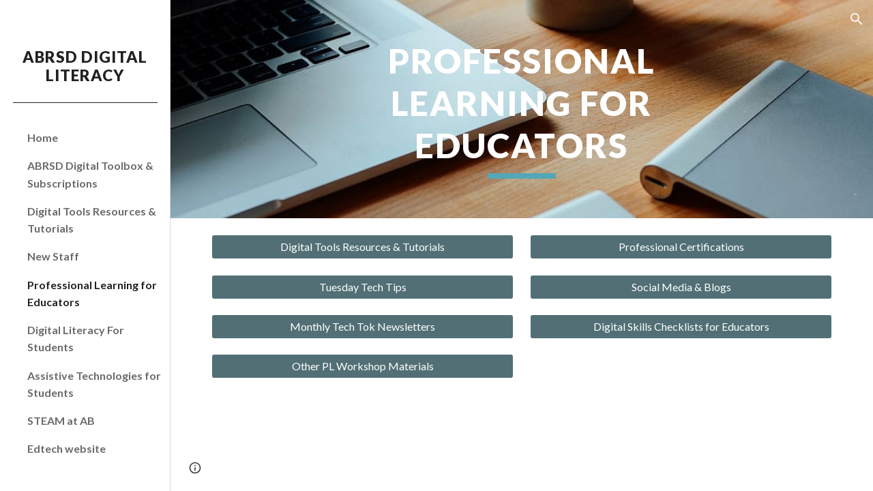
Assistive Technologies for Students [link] (94, 384)
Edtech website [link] (66, 448)
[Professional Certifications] (681, 246)
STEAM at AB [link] (61, 420)
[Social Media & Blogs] (681, 287)
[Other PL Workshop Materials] (363, 366)
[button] (856, 19)
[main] (521, 109)
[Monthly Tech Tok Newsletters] (363, 326)
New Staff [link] (53, 256)
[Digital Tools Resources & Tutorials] (363, 246)
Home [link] (42, 137)
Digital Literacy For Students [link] (75, 338)
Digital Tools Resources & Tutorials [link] (91, 220)
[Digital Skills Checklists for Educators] (681, 326)
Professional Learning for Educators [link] (92, 293)
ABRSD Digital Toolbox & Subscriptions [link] (90, 174)
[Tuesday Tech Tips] (363, 287)
